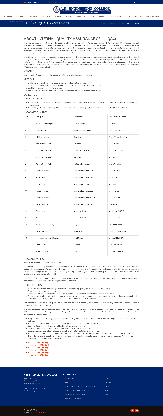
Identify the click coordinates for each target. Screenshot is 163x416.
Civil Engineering (70, 382)
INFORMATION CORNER (115, 16)
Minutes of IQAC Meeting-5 (38, 352)
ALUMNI (91, 16)
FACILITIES (101, 16)
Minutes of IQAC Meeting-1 (38, 342)
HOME (3, 16)
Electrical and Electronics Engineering (77, 390)
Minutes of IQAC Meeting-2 (38, 345)
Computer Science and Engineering (77, 394)
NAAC (128, 16)
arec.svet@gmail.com (33, 2)
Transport (108, 386)
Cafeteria (108, 382)
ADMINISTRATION (21, 16)
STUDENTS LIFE (80, 16)
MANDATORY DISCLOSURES (18, 21)
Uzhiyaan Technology (39, 412)
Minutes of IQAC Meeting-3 (38, 347)
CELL (5, 21)
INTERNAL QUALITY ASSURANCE (149, 16)
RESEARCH (68, 16)
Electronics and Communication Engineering (80, 386)
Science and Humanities (73, 398)
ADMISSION (57, 16)
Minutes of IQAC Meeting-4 (38, 350)
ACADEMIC (33, 16)
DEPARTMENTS (45, 16)
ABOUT (9, 16)
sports (107, 390)
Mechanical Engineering (73, 378)
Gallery (107, 394)
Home (104, 23)
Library (107, 378)
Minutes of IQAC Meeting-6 (38, 355)
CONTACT (32, 21)
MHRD (135, 16)
